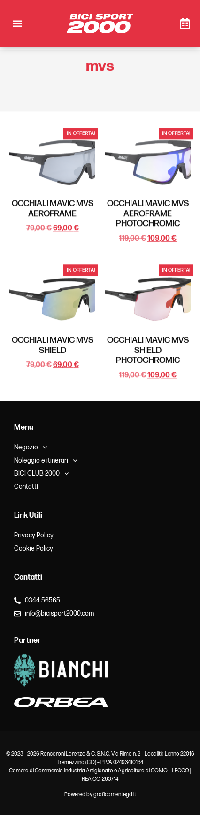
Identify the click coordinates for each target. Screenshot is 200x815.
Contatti (26, 487)
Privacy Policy (34, 535)
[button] (17, 23)
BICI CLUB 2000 (41, 473)
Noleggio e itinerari (45, 460)
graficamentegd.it (114, 794)
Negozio (30, 447)
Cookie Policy (33, 548)
